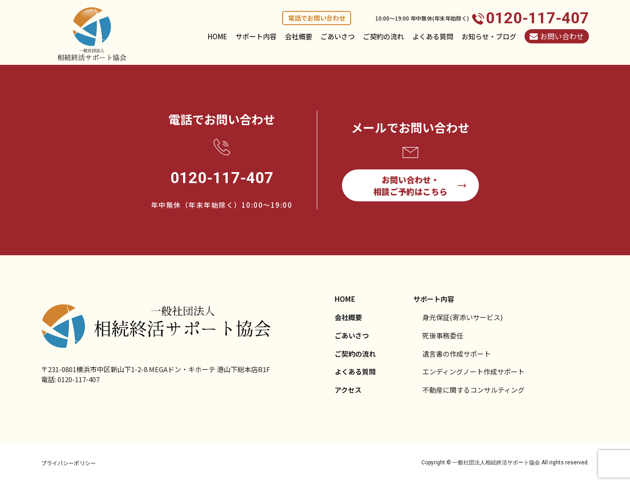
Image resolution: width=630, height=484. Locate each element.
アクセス (348, 390)
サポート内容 (256, 36)
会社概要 (298, 36)
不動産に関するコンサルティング (473, 390)
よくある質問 (432, 36)
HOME (217, 36)
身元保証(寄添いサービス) (462, 317)
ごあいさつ (337, 36)
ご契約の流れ (383, 36)
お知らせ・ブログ (489, 36)
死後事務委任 (442, 335)
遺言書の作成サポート (456, 353)
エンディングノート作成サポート (473, 371)
